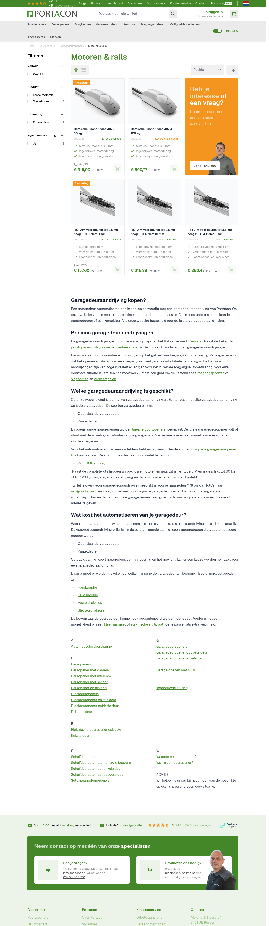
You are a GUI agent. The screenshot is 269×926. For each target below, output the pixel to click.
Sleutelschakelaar (92, 610)
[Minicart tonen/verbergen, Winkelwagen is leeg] (234, 14)
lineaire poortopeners (148, 429)
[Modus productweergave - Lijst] (83, 69)
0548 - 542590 (74, 877)
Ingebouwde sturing (172, 688)
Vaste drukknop (90, 602)
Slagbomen (83, 24)
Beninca (195, 341)
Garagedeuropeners (72, 46)
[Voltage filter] (45, 65)
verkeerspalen (128, 347)
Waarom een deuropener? (176, 757)
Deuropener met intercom (91, 676)
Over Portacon (93, 917)
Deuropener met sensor (89, 682)
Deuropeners (61, 24)
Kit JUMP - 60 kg (91, 463)
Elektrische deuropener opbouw (96, 729)
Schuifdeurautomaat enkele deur (96, 768)
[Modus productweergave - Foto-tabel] (76, 69)
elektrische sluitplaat (147, 624)
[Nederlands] (246, 3)
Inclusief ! (124, 825)
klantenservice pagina (180, 873)
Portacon (89, 910)
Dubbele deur (81, 712)
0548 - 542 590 (205, 164)
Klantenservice (180, 3)
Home (31, 46)
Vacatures (135, 3)
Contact (201, 3)
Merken (55, 37)
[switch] (217, 31)
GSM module (88, 595)
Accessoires (36, 37)
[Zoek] (173, 14)
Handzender (87, 587)
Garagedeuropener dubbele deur (182, 652)
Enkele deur (80, 735)
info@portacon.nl (84, 491)
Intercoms (129, 24)
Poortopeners (37, 24)
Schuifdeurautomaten (88, 757)
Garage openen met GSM (175, 670)
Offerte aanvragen (150, 917)
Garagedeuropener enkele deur (180, 658)
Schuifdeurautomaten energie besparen (102, 762)
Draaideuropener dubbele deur (95, 706)
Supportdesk (156, 3)
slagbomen (103, 347)
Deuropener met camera (90, 670)
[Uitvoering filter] (45, 113)
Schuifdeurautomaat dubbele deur (98, 774)
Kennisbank (115, 3)
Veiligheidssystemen (185, 24)
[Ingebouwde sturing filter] (45, 134)
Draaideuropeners (85, 694)
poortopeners (81, 347)
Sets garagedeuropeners (90, 780)
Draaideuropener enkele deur (93, 700)
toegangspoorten (210, 373)
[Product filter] (45, 86)
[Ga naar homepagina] (52, 13)
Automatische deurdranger (92, 646)
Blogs (82, 3)
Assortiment (37, 910)
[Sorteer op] (207, 70)
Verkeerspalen (106, 24)
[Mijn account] (211, 14)
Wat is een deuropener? (174, 762)
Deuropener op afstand (89, 688)
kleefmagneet (115, 624)
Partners (97, 3)
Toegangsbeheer (153, 24)
